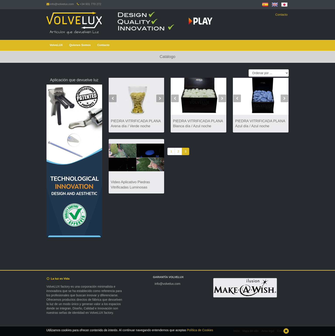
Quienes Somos (80, 45)
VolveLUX (56, 45)
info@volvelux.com (62, 4)
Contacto (281, 14)
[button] (113, 105)
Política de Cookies (200, 330)
